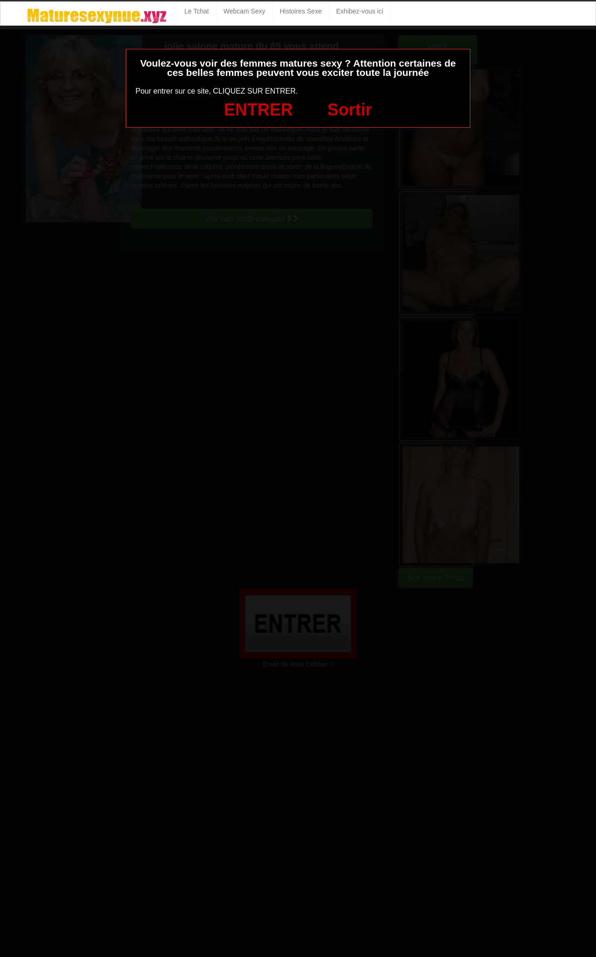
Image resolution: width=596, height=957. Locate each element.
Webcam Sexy (244, 11)
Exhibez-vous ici (359, 11)
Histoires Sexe (301, 11)
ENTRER (258, 109)
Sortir (349, 109)
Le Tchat (196, 11)
